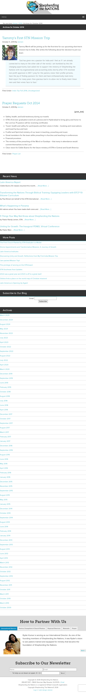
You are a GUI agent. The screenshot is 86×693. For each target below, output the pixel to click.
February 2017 (5, 437)
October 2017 (5, 419)
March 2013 (4, 562)
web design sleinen (46, 690)
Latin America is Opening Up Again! (14, 283)
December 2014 (6, 509)
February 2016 (5, 473)
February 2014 (5, 531)
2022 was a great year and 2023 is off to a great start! (21, 274)
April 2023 (4, 342)
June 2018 (4, 405)
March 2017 (4, 432)
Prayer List (16, 154)
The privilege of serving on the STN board (16, 265)
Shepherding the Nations (43, 7)
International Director (8, 628)
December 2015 (6, 482)
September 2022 (6, 351)
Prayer (74, 628)
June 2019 (4, 383)
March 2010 (4, 603)
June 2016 (4, 459)
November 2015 (6, 486)
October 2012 (5, 571)
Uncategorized (34, 91)
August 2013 (5, 549)
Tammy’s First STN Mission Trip (26, 38)
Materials (66, 628)
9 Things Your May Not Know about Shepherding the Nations (29, 216)
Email (62, 682)
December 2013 (6, 540)
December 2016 (6, 446)
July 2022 (4, 360)
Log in (35, 690)
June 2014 (4, 527)
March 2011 (4, 594)
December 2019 (6, 374)
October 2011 (5, 589)
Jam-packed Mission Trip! (10, 260)
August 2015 (5, 495)
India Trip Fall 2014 (19, 91)
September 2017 (6, 423)
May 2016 (3, 464)
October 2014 (5, 513)
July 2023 (4, 338)
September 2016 (6, 450)
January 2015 (5, 504)
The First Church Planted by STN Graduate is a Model (20, 242)
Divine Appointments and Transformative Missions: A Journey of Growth (28, 247)
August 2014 (5, 522)
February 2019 (5, 387)
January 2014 (5, 536)
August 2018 (5, 396)
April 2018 (4, 410)
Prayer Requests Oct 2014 (21, 103)
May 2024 (4, 329)
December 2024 (6, 320)
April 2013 (4, 558)
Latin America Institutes (9, 251)
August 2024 (5, 324)
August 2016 (5, 455)
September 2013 (6, 544)
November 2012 (6, 567)
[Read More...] (43, 186)
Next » (83, 650)
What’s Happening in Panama (14, 205)
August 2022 (5, 356)
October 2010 (5, 598)
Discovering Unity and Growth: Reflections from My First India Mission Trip (29, 256)
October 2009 (5, 607)
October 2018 (5, 392)
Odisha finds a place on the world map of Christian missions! (23, 278)
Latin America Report (10, 182)
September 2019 (6, 378)
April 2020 (4, 365)
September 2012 (6, 576)
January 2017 (5, 441)
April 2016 (4, 468)
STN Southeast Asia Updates (11, 269)
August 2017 (5, 428)
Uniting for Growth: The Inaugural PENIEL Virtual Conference (29, 226)
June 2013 (4, 553)
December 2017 (6, 414)
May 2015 (3, 500)
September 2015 (6, 491)
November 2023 (6, 333)
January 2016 (5, 477)
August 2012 (5, 580)
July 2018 (3, 401)
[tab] (8, 629)
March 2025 (4, 315)
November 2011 (6, 585)
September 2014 (6, 518)
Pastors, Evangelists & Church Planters (32, 628)
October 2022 (5, 347)
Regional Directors (54, 628)
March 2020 (5, 369)
